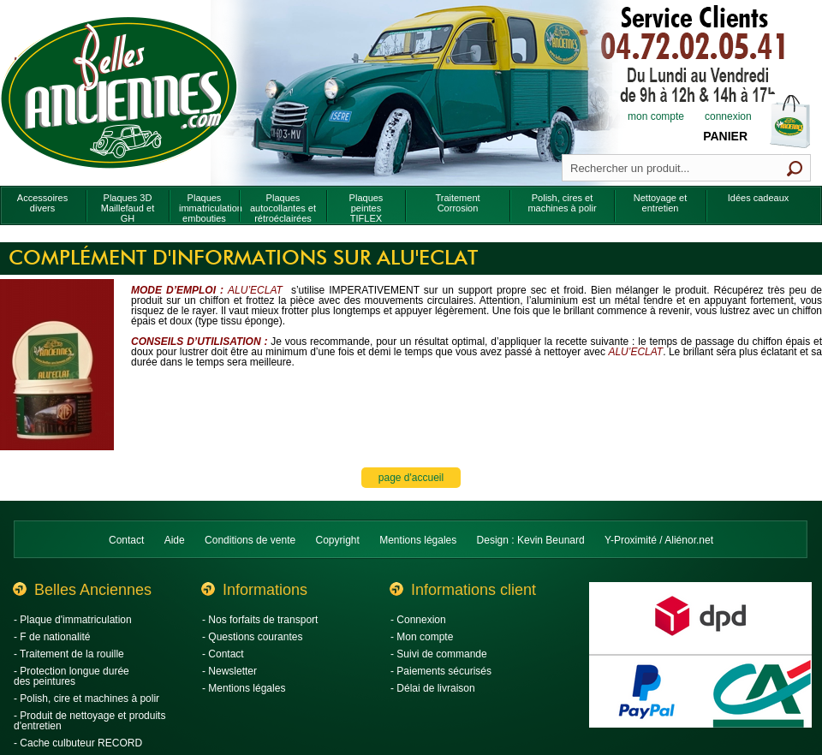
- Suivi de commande (438, 654)
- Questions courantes (252, 637)
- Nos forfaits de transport (260, 620)
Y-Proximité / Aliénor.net (659, 540)
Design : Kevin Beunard (531, 540)
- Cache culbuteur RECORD (78, 743)
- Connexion (418, 620)
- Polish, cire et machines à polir (86, 698)
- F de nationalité (52, 637)
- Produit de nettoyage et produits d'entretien (89, 721)
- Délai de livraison (432, 688)
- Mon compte (421, 637)
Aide (174, 540)
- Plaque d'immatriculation (73, 620)
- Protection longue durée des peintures (71, 676)
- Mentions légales (243, 688)
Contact (126, 540)
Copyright (338, 540)
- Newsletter (229, 671)
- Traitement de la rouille (69, 654)
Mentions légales (417, 540)
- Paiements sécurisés (440, 671)
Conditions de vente (250, 540)
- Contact (223, 654)
